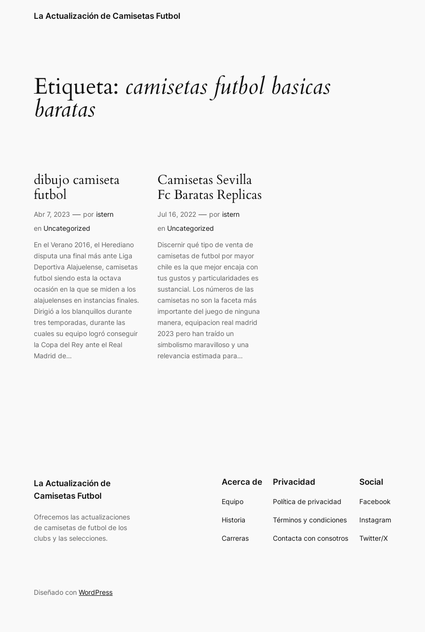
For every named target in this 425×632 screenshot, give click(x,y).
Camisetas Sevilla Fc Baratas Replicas (209, 188)
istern (104, 214)
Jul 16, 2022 (176, 214)
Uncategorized (66, 228)
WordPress (96, 592)
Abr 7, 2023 (52, 214)
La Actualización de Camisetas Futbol (107, 16)
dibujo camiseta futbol (77, 188)
